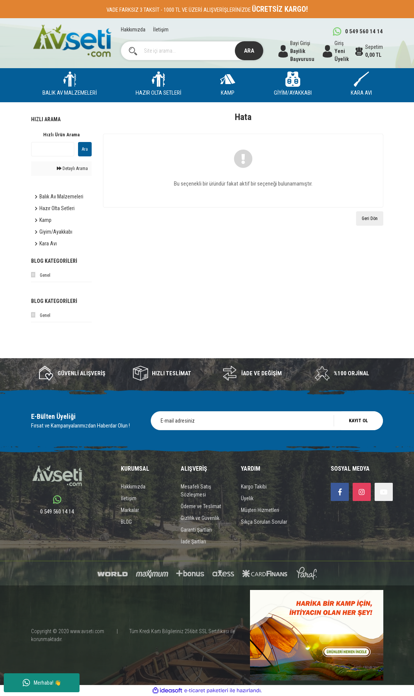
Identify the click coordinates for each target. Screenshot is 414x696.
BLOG (126, 522)
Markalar (130, 510)
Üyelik (247, 498)
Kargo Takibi (254, 487)
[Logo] (72, 41)
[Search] (192, 50)
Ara (85, 149)
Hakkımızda (133, 30)
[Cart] (369, 51)
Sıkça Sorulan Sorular (264, 522)
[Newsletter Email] (267, 420)
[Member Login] (339, 51)
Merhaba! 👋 (42, 683)
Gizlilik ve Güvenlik (200, 518)
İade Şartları (193, 541)
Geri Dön (370, 218)
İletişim (161, 30)
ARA (249, 50)
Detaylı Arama (72, 168)
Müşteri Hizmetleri (260, 510)
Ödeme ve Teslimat (201, 506)
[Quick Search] (52, 149)
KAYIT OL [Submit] (358, 420)
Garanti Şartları (196, 530)
